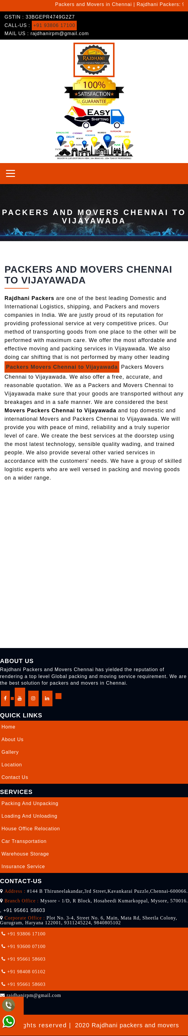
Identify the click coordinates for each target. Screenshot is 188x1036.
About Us (12, 739)
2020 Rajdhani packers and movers (127, 1025)
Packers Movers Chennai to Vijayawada (62, 367)
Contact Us (14, 777)
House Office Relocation (30, 828)
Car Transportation (24, 841)
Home (8, 726)
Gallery (10, 752)
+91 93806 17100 (54, 25)
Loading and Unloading (29, 816)
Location (11, 764)
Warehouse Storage (25, 853)
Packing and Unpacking (29, 803)
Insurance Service (23, 866)
